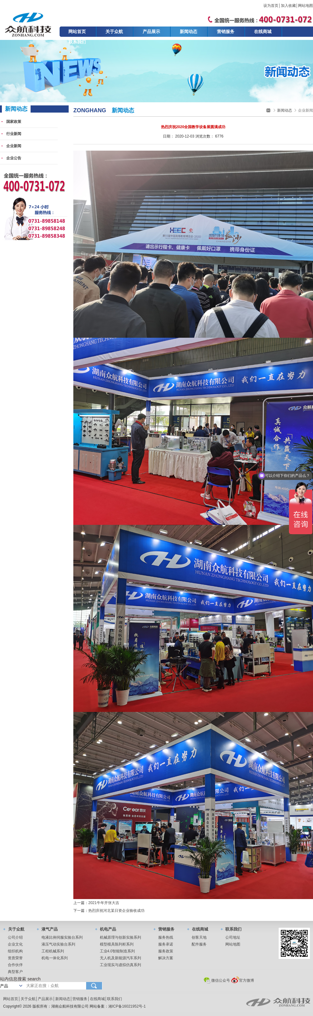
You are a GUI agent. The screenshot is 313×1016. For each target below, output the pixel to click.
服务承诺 (165, 944)
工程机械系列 (53, 951)
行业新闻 (13, 134)
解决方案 (165, 958)
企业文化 (15, 944)
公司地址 (232, 937)
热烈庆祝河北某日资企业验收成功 (116, 910)
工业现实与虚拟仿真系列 (120, 965)
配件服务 (199, 944)
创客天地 (199, 937)
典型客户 (15, 972)
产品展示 (151, 31)
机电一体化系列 (55, 958)
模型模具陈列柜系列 (117, 944)
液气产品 (47, 929)
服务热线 (165, 937)
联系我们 (77, 41)
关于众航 (114, 31)
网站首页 (77, 31)
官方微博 (242, 980)
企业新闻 (13, 146)
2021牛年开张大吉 (103, 903)
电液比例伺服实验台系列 (62, 937)
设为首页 (270, 5)
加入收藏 (288, 5)
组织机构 (15, 951)
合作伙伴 (15, 965)
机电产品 (105, 929)
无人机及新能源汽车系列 (120, 958)
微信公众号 (217, 980)
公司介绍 (15, 937)
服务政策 (165, 951)
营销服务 (225, 31)
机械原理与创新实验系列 (120, 937)
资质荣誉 (15, 958)
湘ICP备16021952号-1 (127, 1006)
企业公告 (13, 158)
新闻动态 (188, 31)
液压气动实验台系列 (58, 944)
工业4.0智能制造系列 (117, 951)
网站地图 (305, 5)
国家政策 (13, 121)
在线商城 (262, 31)
